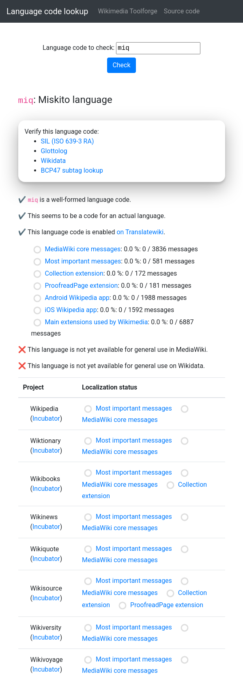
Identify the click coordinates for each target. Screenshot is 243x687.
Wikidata (53, 161)
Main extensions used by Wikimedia (96, 322)
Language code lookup (47, 11)
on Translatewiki (139, 232)
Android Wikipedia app (77, 298)
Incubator (46, 418)
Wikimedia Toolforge (127, 11)
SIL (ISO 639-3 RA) (67, 141)
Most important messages (83, 261)
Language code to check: (121, 48)
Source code (182, 11)
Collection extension (74, 273)
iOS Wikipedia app (71, 310)
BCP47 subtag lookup (72, 170)
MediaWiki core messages (82, 249)
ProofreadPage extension (81, 285)
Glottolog (54, 151)
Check (121, 65)
